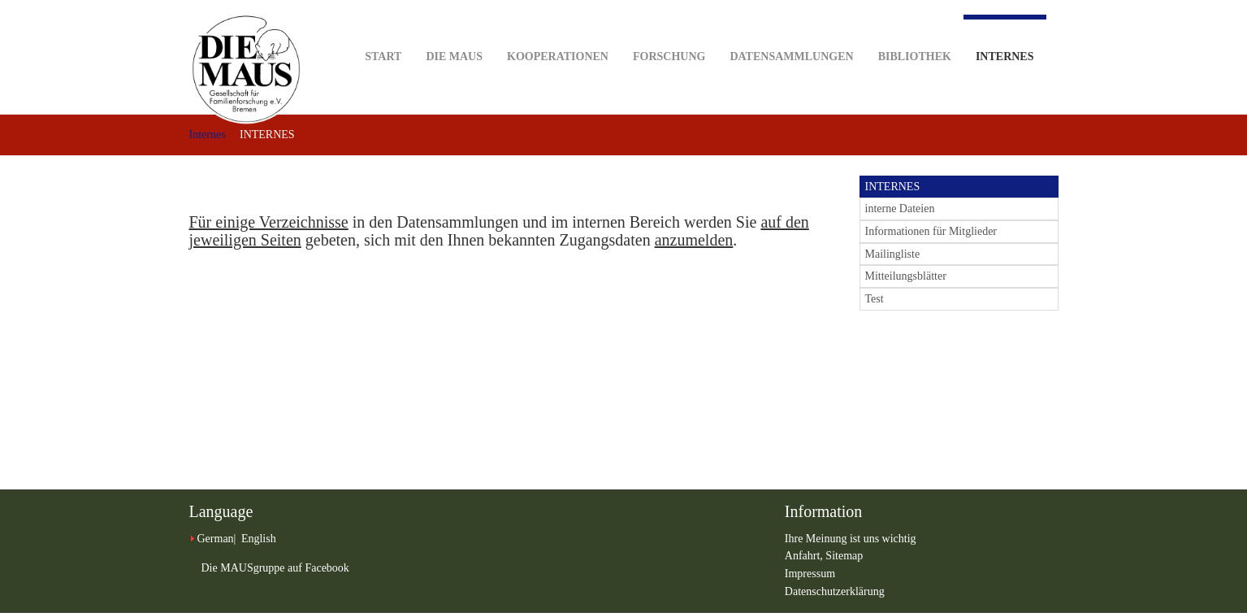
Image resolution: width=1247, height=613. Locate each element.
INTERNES (892, 186)
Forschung (669, 31)
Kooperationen (558, 31)
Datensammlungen (791, 31)
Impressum (810, 573)
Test (874, 299)
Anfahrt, (805, 556)
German (215, 539)
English (258, 539)
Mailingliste (892, 254)
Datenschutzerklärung (835, 591)
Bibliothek (914, 31)
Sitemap (844, 556)
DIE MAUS (454, 31)
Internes (1004, 39)
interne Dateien (900, 208)
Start (383, 31)
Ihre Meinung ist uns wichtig (850, 539)
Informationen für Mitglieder (931, 231)
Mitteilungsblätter (905, 276)
